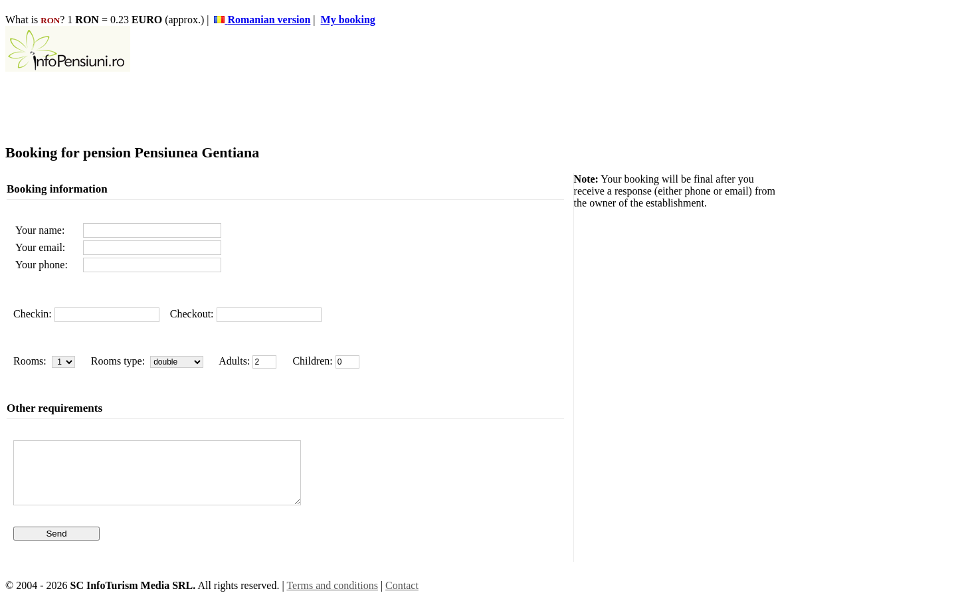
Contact (402, 585)
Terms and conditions (332, 585)
